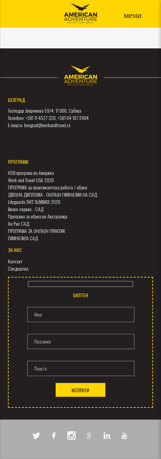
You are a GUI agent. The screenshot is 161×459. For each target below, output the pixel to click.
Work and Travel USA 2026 (31, 180)
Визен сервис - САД (26, 209)
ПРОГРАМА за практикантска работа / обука (47, 187)
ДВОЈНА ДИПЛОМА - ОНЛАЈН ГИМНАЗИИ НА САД (52, 194)
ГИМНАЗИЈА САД (23, 238)
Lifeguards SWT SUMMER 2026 (34, 201)
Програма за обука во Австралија (37, 216)
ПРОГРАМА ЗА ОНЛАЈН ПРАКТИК (36, 230)
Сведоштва (18, 268)
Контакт (15, 261)
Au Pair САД (18, 223)
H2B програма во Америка (31, 172)
